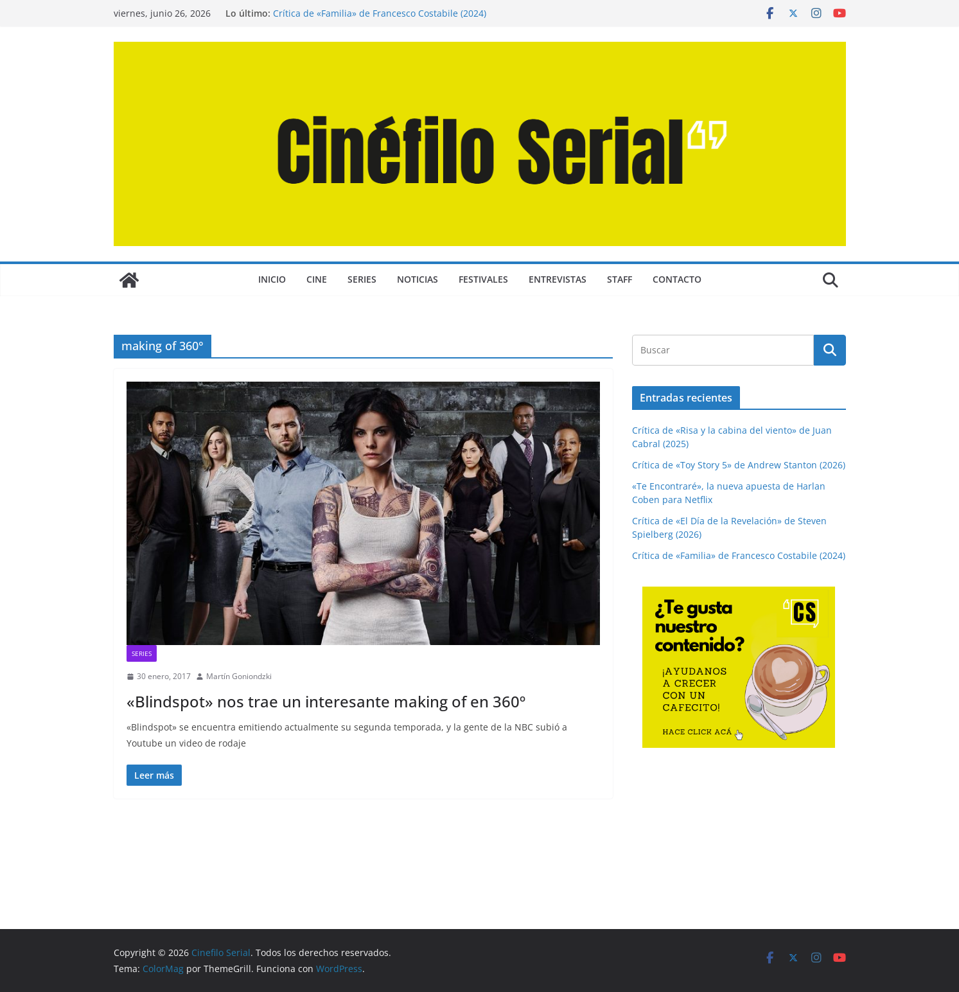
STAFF (619, 279)
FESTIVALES (483, 279)
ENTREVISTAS (557, 279)
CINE (316, 279)
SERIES (362, 279)
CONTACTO (677, 279)
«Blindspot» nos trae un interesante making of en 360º (326, 701)
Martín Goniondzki (239, 676)
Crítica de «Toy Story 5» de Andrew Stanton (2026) (738, 465)
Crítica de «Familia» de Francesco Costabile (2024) (379, 13)
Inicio (272, 279)
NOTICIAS (417, 279)
